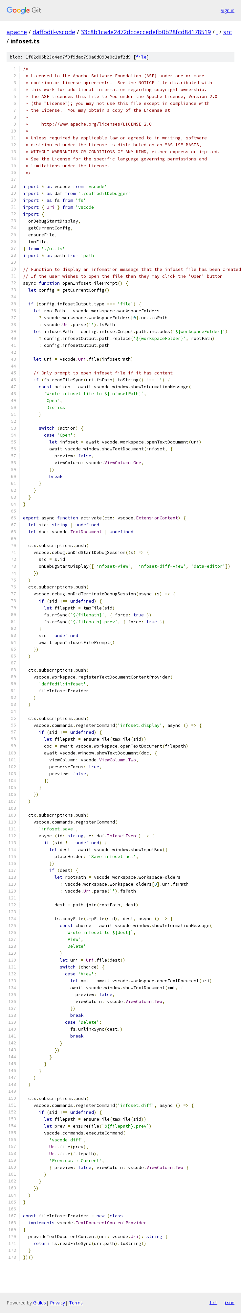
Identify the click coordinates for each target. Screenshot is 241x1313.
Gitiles (39, 1303)
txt (213, 1302)
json (229, 1302)
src (227, 32)
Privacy (57, 1303)
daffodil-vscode (54, 32)
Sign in (227, 10)
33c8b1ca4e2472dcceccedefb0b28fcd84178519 (146, 32)
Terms (76, 1303)
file (141, 57)
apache (17, 32)
